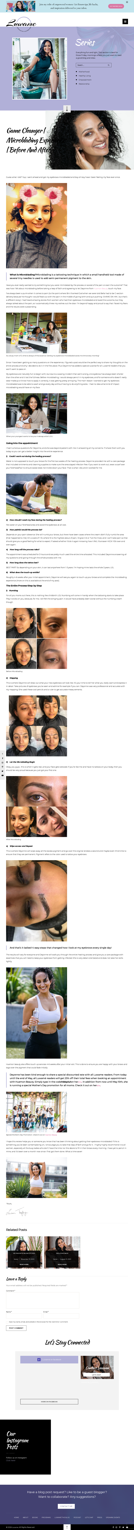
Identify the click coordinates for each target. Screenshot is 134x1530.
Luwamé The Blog (61, 1517)
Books (31, 1517)
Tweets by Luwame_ (90, 1382)
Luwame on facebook (49, 1360)
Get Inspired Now (113, 6)
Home (11, 1517)
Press (103, 1517)
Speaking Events (118, 1517)
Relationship (107, 76)
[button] (124, 23)
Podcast (78, 1517)
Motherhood (84, 72)
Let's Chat (96, 1375)
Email (46, 1312)
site (80, 1081)
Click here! (10, 1460)
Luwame (15, 1527)
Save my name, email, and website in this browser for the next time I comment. (38, 1322)
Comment (10, 1291)
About (21, 1517)
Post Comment (16, 1328)
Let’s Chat (91, 1517)
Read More (24, 1264)
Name (9, 1312)
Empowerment (85, 76)
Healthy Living (108, 72)
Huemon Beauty (101, 288)
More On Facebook (49, 1402)
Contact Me (66, 1506)
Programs (43, 1517)
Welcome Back (62, 1253)
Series (16, 1259)
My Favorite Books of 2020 (24, 1253)
